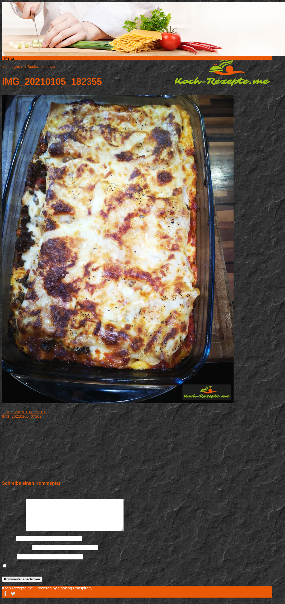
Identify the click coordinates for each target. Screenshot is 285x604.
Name (8, 538)
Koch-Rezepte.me (222, 72)
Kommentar (13, 529)
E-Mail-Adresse (16, 547)
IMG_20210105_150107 (26, 412)
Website (9, 556)
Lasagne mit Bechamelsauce (28, 66)
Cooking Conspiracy (75, 588)
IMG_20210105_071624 (23, 416)
